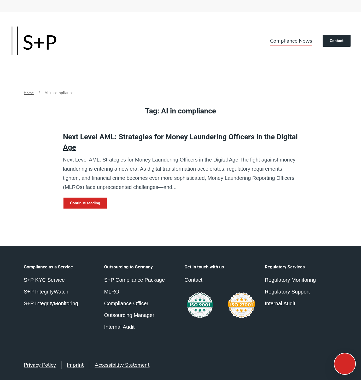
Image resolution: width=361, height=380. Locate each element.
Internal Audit (280, 303)
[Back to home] (33, 40)
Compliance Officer (126, 303)
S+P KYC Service (44, 280)
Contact (336, 41)
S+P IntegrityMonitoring (51, 303)
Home (29, 92)
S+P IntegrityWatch (46, 292)
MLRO (111, 292)
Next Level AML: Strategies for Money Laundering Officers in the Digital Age (180, 142)
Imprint (75, 365)
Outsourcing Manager (129, 315)
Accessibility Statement (122, 365)
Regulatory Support (287, 292)
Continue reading (85, 203)
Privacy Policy (40, 365)
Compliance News (291, 40)
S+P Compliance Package (134, 280)
